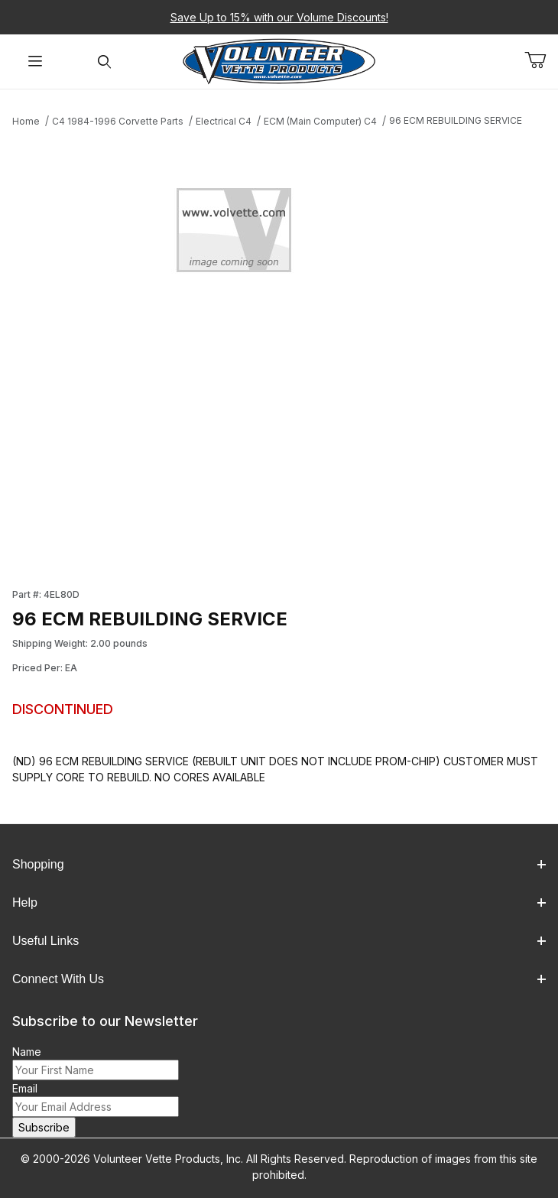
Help (279, 902)
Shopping (279, 864)
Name (26, 1051)
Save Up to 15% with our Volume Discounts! (279, 17)
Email (24, 1088)
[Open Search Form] (104, 61)
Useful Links (279, 940)
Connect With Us (279, 978)
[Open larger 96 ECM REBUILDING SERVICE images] (279, 234)
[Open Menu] (35, 61)
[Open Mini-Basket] (541, 60)
